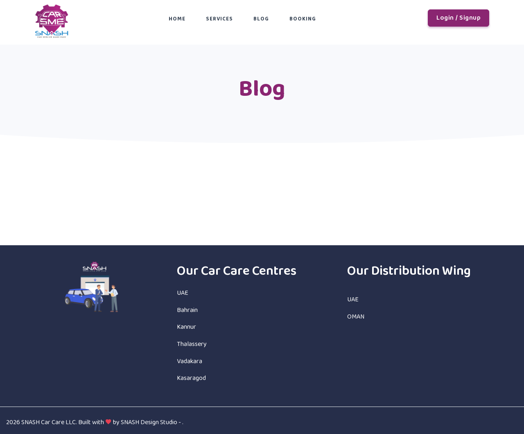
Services (219, 19)
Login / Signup (458, 18)
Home (177, 19)
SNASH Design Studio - (151, 422)
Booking (302, 19)
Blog (261, 19)
